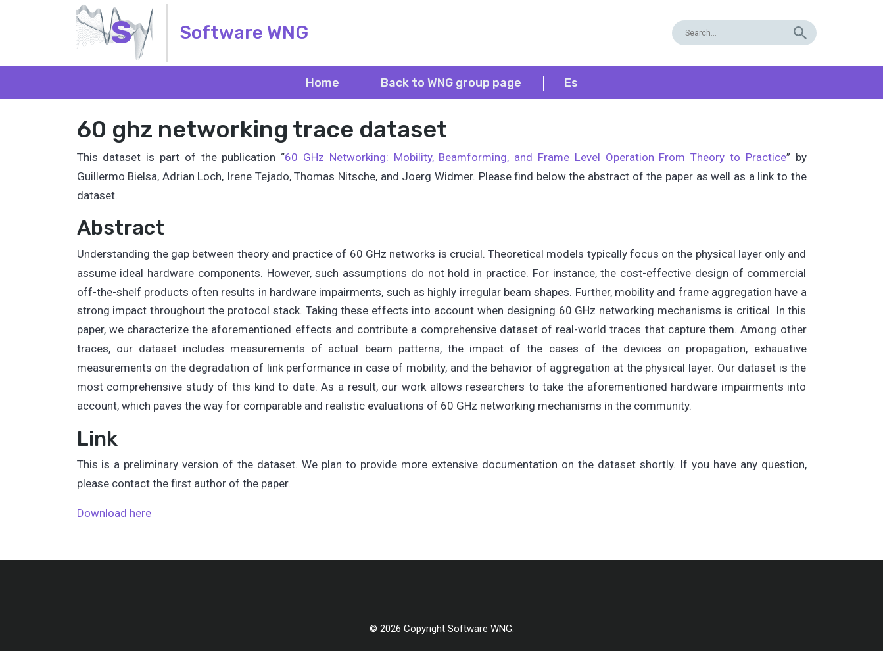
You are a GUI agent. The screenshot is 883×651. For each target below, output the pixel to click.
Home (322, 83)
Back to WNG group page (451, 83)
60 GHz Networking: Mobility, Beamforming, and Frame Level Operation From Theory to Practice (535, 157)
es (571, 83)
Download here (114, 512)
